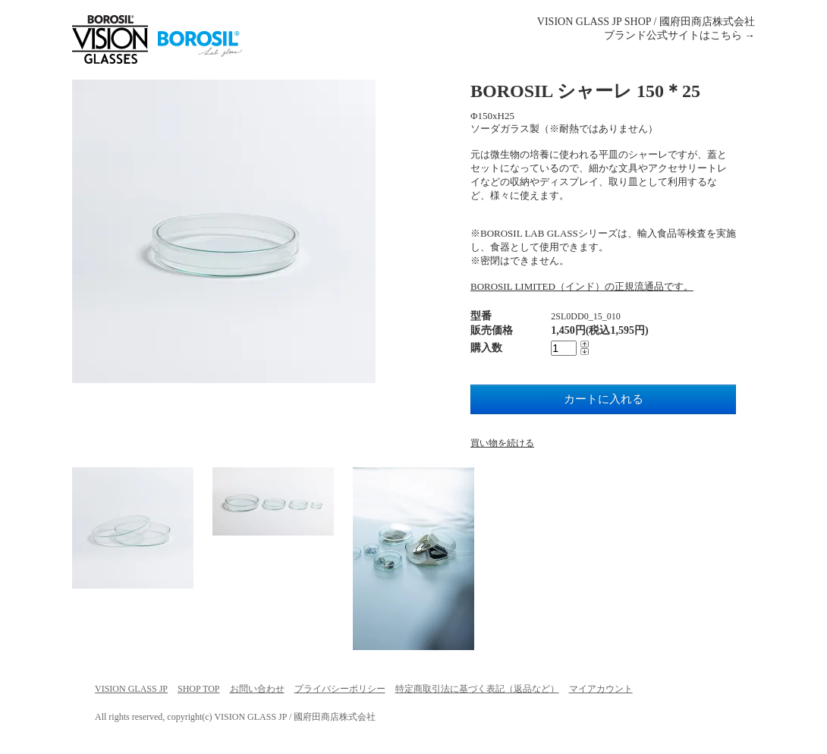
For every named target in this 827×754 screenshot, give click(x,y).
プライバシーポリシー (339, 688)
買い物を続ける (502, 443)
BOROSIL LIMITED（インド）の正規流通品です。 (581, 286)
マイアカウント (601, 688)
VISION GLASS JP (131, 688)
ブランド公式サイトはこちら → (680, 35)
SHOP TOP (198, 688)
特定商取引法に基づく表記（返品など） (477, 688)
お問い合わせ (257, 688)
